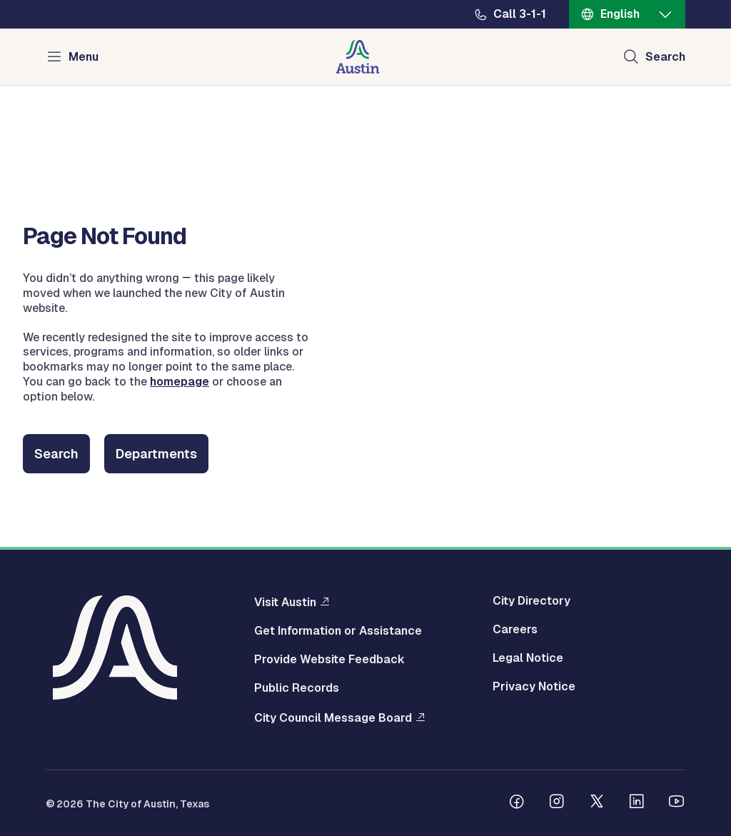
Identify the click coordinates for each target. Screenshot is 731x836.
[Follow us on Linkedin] (636, 803)
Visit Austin (285, 601)
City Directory (531, 601)
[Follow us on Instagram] (556, 803)
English (620, 13)
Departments (156, 453)
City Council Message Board (333, 717)
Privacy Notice (534, 687)
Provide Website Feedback (329, 659)
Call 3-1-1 (519, 14)
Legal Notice (528, 658)
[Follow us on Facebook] (516, 803)
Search (56, 453)
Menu (84, 56)
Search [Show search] (665, 56)
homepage (179, 381)
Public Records (296, 688)
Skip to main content (57, 0)
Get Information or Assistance (338, 631)
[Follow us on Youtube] (676, 803)
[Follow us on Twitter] (596, 803)
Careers (515, 629)
